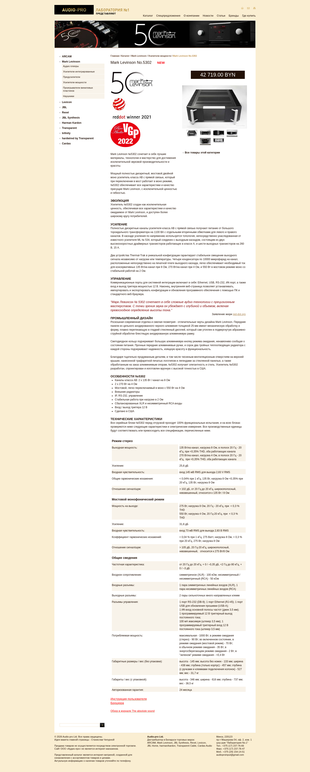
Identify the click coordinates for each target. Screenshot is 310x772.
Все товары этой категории (202, 152)
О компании (191, 15)
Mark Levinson (138, 56)
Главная (115, 56)
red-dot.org (239, 314)
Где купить (249, 15)
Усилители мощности (159, 56)
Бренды (234, 15)
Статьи (221, 15)
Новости (208, 15)
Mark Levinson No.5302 (185, 56)
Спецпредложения (168, 15)
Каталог (148, 15)
